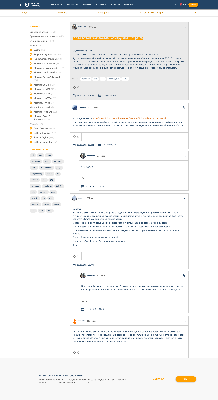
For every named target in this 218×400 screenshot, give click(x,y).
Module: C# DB (44, 84)
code (53, 192)
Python (49, 174)
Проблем (48, 186)
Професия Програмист (40, 354)
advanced (35, 204)
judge (59, 168)
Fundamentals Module (48, 59)
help (33, 192)
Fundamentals (46, 168)
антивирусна (114, 79)
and (95, 79)
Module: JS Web (44, 102)
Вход (193, 5)
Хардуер (37, 124)
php (51, 180)
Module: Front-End (45, 111)
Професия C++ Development (70, 347)
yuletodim (82, 27)
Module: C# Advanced (48, 63)
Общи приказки (120, 87)
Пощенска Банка (132, 358)
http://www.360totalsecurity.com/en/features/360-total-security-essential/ (130, 110)
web (33, 211)
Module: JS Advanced (47, 72)
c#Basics (35, 198)
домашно (35, 186)
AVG (125, 79)
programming (37, 174)
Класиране (103, 13)
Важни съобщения (42, 41)
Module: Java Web (45, 98)
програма (86, 79)
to (44, 198)
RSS (196, 13)
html (41, 211)
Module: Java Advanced (49, 68)
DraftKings (129, 354)
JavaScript (58, 161)
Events (40, 49)
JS (58, 174)
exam (49, 155)
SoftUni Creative (45, 133)
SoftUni (59, 186)
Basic (50, 211)
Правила (62, 13)
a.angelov (82, 99)
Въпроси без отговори (151, 13)
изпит (47, 161)
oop (50, 198)
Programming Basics (47, 54)
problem (35, 180)
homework (36, 161)
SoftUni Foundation (45, 142)
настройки (158, 379)
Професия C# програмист (41, 358)
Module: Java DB (45, 89)
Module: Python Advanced (47, 79)
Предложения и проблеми (47, 36)
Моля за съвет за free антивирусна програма (108, 38)
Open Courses (44, 128)
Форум (24, 13)
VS (103, 79)
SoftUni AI (95, 349)
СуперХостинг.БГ (132, 345)
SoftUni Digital (44, 137)
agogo (81, 173)
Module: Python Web (42, 107)
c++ (44, 180)
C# (33, 155)
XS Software (130, 341)
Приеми (186, 379)
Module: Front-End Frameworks (43, 118)
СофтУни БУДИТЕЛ (100, 354)
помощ (56, 204)
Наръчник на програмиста (41, 349)
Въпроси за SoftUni (43, 31)
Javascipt (43, 192)
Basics (34, 168)
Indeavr (128, 349)
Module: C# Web (45, 93)
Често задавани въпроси (41, 341)
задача (46, 204)
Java (40, 155)
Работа (35, 45)
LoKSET (81, 279)
